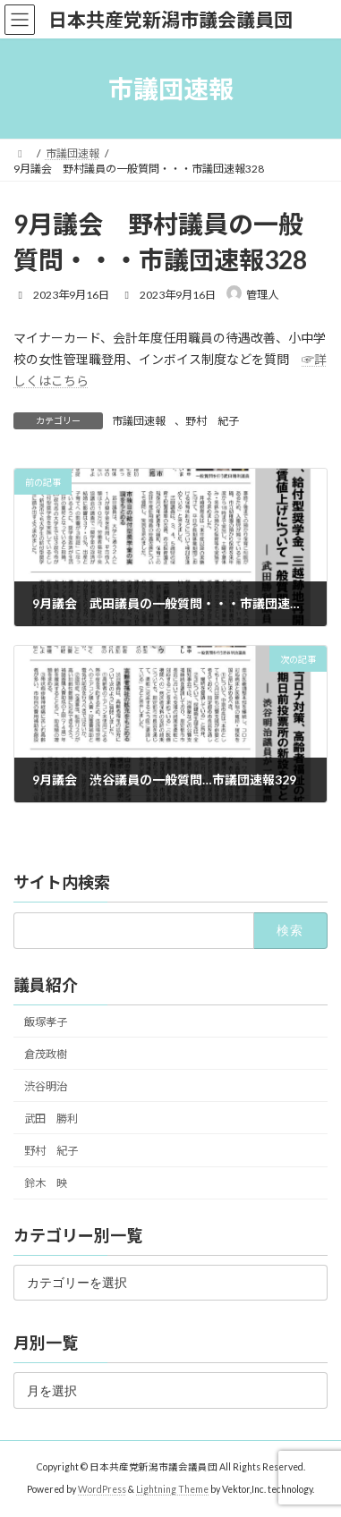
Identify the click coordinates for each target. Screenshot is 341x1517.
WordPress (102, 1489)
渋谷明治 (45, 1086)
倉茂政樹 (45, 1054)
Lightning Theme (172, 1489)
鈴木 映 (45, 1183)
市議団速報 (139, 421)
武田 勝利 (51, 1118)
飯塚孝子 (45, 1022)
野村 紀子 (212, 421)
